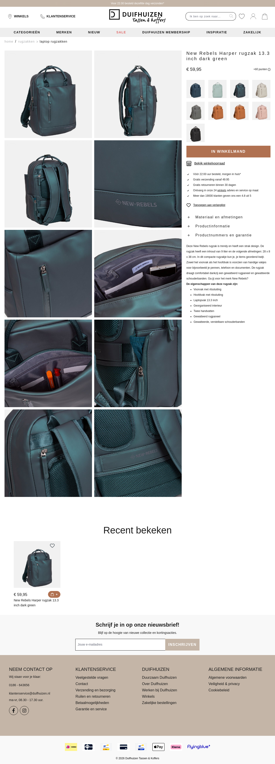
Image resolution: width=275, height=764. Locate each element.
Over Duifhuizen (155, 684)
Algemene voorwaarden (228, 677)
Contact (82, 684)
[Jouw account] (253, 16)
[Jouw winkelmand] (264, 16)
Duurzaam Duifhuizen (159, 677)
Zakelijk (252, 32)
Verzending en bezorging (95, 690)
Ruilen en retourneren (93, 696)
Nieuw (94, 32)
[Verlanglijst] (242, 16)
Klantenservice (58, 16)
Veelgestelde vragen (92, 677)
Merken (64, 32)
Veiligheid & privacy (224, 684)
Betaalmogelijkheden (92, 703)
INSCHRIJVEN (182, 644)
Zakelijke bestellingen (159, 703)
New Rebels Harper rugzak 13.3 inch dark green (36, 602)
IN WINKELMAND (228, 151)
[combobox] (206, 16)
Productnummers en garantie (223, 235)
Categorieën (27, 32)
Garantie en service (91, 709)
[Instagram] (24, 710)
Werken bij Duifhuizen (159, 690)
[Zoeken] (231, 16)
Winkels (18, 16)
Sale (121, 32)
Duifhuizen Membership (166, 32)
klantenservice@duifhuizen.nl (29, 693)
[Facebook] (13, 710)
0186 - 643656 (19, 685)
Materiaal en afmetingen (219, 217)
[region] (93, 274)
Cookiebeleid (219, 690)
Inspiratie (216, 32)
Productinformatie (212, 226)
